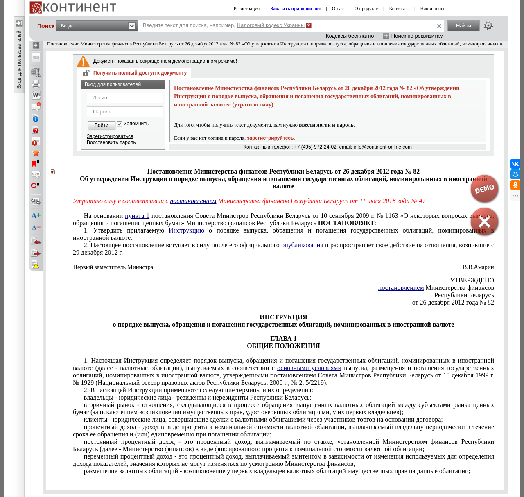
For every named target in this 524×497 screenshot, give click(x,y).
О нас (338, 8)
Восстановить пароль (111, 142)
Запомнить (136, 124)
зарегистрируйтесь (270, 138)
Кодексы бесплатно (350, 36)
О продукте (366, 8)
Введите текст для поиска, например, (224, 25)
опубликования (302, 245)
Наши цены (432, 8)
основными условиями (309, 367)
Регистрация (247, 8)
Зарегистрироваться (110, 136)
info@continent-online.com (383, 147)
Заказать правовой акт (296, 8)
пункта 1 (137, 215)
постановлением (193, 200)
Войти (101, 125)
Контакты (399, 8)
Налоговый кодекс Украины (271, 25)
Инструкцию (186, 230)
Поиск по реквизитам (417, 36)
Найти (463, 26)
